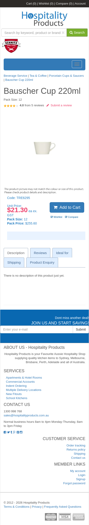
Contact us (78, 457)
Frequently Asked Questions (62, 506)
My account (77, 471)
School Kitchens (16, 398)
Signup (80, 479)
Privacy (37, 506)
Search (77, 32)
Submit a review (59, 105)
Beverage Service (15, 75)
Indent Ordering (16, 385)
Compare (64, 3)
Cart (31, 3)
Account (80, 3)
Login (81, 475)
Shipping (79, 453)
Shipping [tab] (14, 262)
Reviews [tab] (40, 253)
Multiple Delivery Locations (23, 390)
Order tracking (76, 445)
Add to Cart (67, 207)
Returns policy (76, 449)
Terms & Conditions (17, 506)
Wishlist (46, 3)
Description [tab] (15, 253)
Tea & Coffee (38, 75)
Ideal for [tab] (62, 253)
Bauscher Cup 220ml (19, 80)
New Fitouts (14, 394)
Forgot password (74, 483)
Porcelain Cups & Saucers (66, 75)
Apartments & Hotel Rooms (24, 377)
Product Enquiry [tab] (42, 262)
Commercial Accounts (20, 381)
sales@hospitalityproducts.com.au (26, 415)
